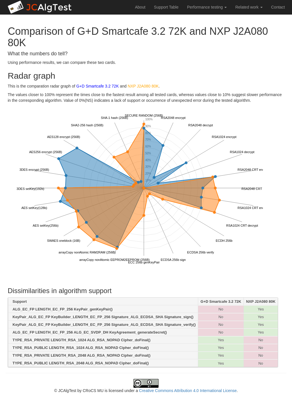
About (140, 7)
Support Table (166, 7)
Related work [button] (249, 7)
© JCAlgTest (65, 390)
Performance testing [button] (207, 7)
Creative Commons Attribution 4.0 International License (188, 390)
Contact (278, 7)
